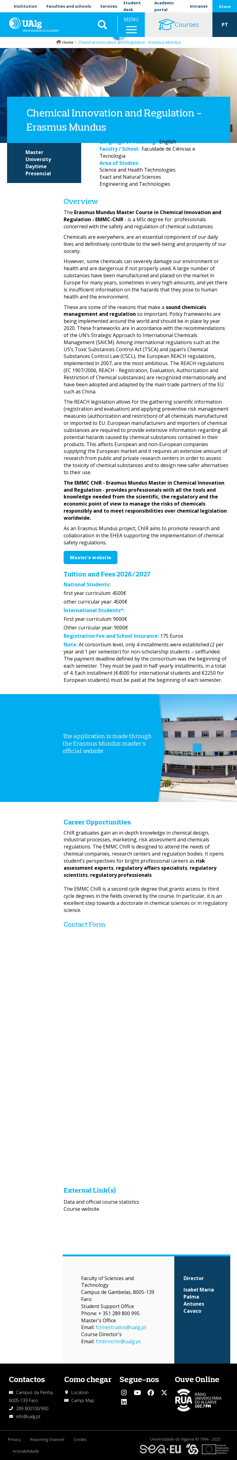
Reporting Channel (47, 1439)
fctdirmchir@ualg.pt (118, 1341)
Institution (25, 6)
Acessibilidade (26, 1451)
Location (80, 1392)
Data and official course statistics (101, 1201)
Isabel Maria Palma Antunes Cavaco (199, 1300)
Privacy (14, 1439)
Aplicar (102, 24)
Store (225, 6)
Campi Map (82, 1400)
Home (67, 42)
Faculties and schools (68, 6)
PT (225, 24)
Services (108, 6)
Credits (79, 1439)
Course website (81, 1209)
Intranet (199, 6)
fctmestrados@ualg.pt (121, 1327)
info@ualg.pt (28, 1416)
